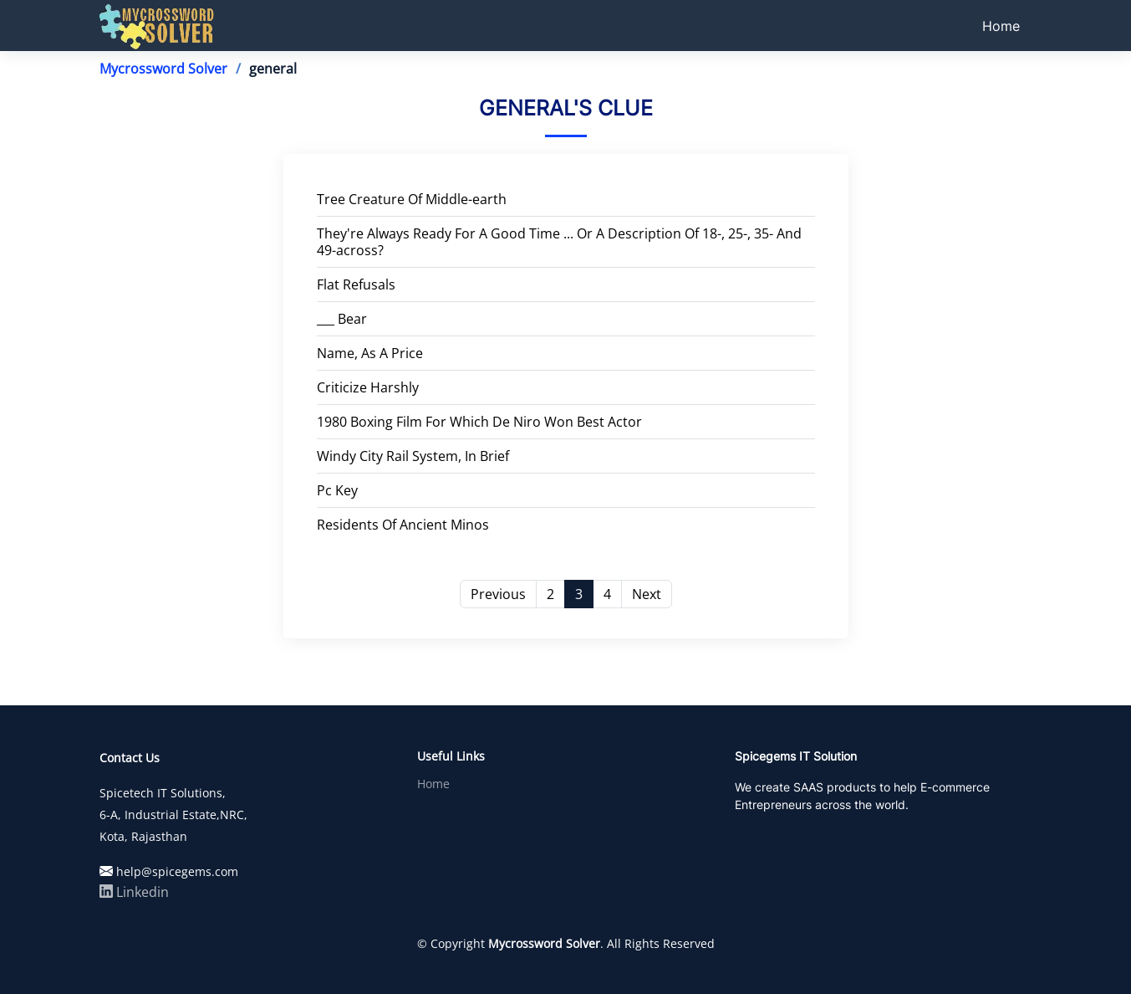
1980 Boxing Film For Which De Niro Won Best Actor (479, 421)
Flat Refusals (356, 284)
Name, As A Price (370, 353)
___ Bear (342, 318)
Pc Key (337, 490)
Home (1001, 26)
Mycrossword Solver (163, 68)
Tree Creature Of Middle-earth (412, 199)
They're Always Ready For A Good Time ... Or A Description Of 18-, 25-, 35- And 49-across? (559, 242)
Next (646, 594)
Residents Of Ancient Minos (403, 524)
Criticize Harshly (368, 387)
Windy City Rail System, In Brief (413, 456)
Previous (498, 594)
